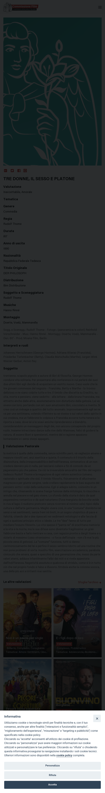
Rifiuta (52, 775)
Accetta (52, 784)
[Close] (97, 718)
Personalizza (52, 765)
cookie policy (64, 755)
